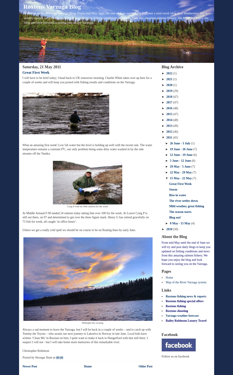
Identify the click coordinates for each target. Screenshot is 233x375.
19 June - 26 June (181, 149)
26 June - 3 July (180, 143)
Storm (173, 189)
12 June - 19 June (181, 155)
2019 (169, 91)
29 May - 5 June (180, 166)
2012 (169, 131)
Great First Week (36, 72)
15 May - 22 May (181, 178)
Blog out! (175, 217)
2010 (169, 229)
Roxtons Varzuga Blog (52, 6)
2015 (169, 114)
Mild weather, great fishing (186, 206)
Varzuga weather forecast (182, 315)
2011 (169, 137)
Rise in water (177, 195)
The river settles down (183, 200)
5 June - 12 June (181, 160)
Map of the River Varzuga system (186, 282)
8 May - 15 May (180, 223)
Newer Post (30, 366)
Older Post (146, 366)
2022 (169, 73)
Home (88, 366)
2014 (169, 120)
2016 (169, 108)
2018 (169, 96)
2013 (169, 125)
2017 (169, 102)
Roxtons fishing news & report (185, 296)
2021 (169, 79)
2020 (169, 85)
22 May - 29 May (181, 172)
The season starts (180, 212)
